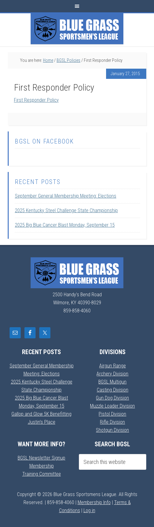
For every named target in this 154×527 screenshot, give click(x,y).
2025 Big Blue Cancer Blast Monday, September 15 (65, 225)
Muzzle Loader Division (112, 406)
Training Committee (41, 474)
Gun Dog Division (112, 398)
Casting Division (112, 390)
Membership (41, 466)
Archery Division (112, 374)
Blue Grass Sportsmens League (77, 28)
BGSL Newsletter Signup (41, 458)
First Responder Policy (36, 100)
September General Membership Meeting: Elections (65, 196)
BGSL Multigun (112, 382)
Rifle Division (112, 422)
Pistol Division (112, 414)
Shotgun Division (112, 430)
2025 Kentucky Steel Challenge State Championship (66, 210)
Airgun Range (112, 366)
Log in (89, 510)
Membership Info (94, 502)
